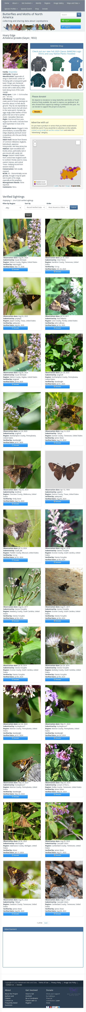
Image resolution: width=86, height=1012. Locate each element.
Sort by (28, 203)
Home (7, 3)
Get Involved (27, 3)
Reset (28, 215)
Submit (73, 207)
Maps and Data (73, 3)
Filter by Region (9, 203)
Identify (38, 3)
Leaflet (56, 186)
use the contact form (56, 130)
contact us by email (38, 130)
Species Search (26, 9)
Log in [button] (65, 20)
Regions (47, 3)
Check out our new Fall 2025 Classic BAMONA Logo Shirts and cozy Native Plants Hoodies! (56, 52)
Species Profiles (11, 9)
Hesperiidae (13, 72)
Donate (45, 9)
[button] (4, 56)
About (15, 3)
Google (68, 186)
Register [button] (66, 27)
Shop (37, 9)
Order (49, 203)
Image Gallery (59, 3)
